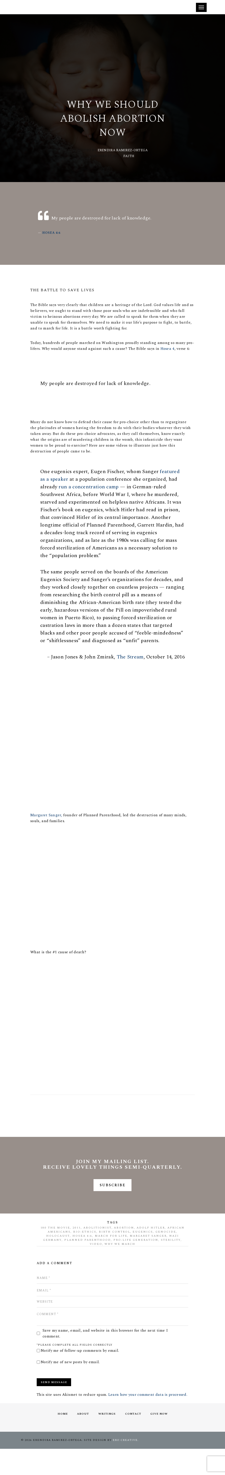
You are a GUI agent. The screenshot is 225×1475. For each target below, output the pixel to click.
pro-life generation (135, 1266)
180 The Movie (55, 1253)
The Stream (128, 677)
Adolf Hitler (151, 1253)
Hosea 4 (177, 353)
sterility (170, 1266)
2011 (77, 1253)
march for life (111, 1262)
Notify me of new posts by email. (70, 1388)
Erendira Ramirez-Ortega (123, 151)
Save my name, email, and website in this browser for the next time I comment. (105, 1359)
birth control (114, 1258)
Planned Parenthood (87, 1266)
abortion (124, 1253)
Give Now (160, 1440)
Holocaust (58, 1262)
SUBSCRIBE (112, 1210)
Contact (133, 1440)
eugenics (143, 1258)
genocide (166, 1258)
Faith (129, 157)
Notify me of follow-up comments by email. (80, 1377)
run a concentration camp (91, 499)
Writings (107, 1440)
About (82, 1440)
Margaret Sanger (148, 1262)
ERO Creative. (126, 1466)
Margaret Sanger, (48, 837)
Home (61, 1440)
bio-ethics (84, 1258)
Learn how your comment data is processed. (147, 1421)
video (96, 1270)
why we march (120, 1270)
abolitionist (97, 1253)
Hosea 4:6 (53, 235)
